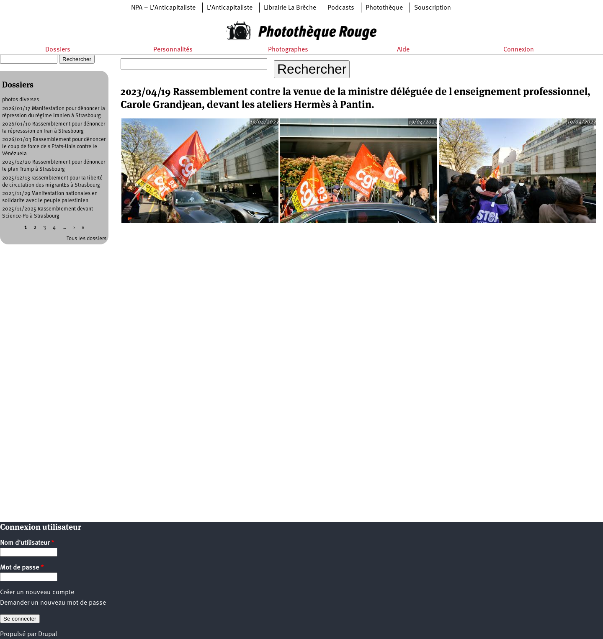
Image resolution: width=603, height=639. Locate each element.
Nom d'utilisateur (27, 543)
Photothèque (384, 8)
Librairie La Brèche (290, 8)
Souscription (432, 8)
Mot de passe (22, 568)
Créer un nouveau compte (37, 592)
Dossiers (57, 49)
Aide (403, 49)
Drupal (47, 634)
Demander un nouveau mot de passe (53, 603)
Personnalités (173, 49)
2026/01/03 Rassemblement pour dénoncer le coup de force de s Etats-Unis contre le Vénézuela (54, 147)
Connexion (518, 49)
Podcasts (340, 8)
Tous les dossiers (86, 238)
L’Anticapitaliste (230, 8)
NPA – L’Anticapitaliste (163, 8)
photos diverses (20, 100)
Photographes (288, 49)
